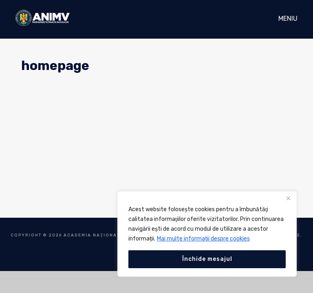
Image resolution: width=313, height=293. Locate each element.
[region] (207, 234)
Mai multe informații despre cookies (203, 238)
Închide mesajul (207, 259)
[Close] (288, 198)
